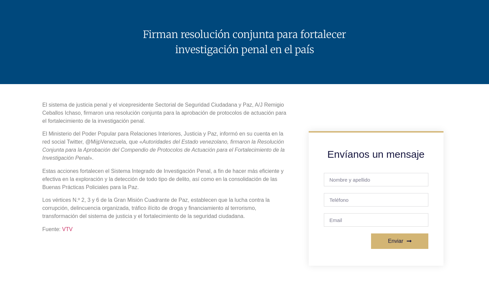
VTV (67, 229)
